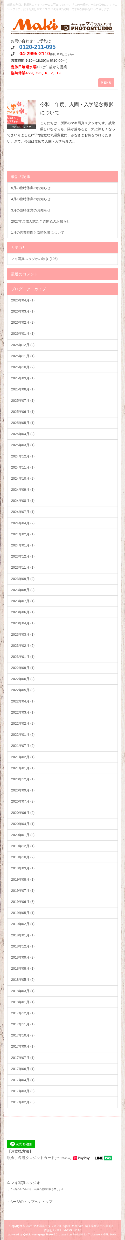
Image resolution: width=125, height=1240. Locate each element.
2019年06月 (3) (23, 902)
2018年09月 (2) (23, 957)
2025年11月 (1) (23, 356)
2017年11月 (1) (23, 1024)
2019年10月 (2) (23, 857)
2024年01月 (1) (23, 545)
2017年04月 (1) (23, 1080)
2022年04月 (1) (23, 701)
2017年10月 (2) (23, 1035)
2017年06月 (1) (23, 1069)
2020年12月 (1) (23, 779)
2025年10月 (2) (23, 367)
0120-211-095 (37, 47)
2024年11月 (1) (23, 467)
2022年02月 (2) (23, 723)
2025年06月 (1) (23, 412)
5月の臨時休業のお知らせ (30, 188)
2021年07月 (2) (23, 746)
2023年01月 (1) (23, 657)
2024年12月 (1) (23, 456)
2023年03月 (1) (23, 634)
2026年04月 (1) (23, 300)
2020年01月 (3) (23, 835)
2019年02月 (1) (23, 924)
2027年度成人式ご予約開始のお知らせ (40, 221)
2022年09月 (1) (23, 668)
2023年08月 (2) (23, 590)
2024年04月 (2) (23, 523)
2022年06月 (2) (23, 679)
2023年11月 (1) (23, 567)
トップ (47, 1201)
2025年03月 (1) (23, 445)
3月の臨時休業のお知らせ (30, 210)
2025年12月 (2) (23, 345)
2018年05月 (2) (23, 979)
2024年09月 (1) (23, 489)
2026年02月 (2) (23, 322)
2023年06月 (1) (23, 612)
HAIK (113, 1234)
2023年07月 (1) (23, 601)
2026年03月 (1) (23, 311)
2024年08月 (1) (23, 501)
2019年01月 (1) (23, 935)
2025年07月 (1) (23, 400)
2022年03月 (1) (23, 712)
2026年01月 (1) (23, 333)
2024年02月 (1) (23, 534)
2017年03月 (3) (23, 1091)
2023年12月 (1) (23, 556)
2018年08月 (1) (23, 968)
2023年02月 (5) (23, 645)
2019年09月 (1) (23, 868)
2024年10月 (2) (23, 478)
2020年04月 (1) (23, 824)
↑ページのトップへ (22, 1201)
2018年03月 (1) (23, 991)
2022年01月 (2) (23, 734)
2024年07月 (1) (23, 512)
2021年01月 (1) (23, 768)
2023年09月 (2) (23, 579)
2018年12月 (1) (23, 946)
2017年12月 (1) (23, 1013)
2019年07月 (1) (23, 891)
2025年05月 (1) (23, 423)
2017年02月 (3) (23, 1102)
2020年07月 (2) (23, 801)
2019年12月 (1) (23, 846)
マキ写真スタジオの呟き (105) (34, 259)
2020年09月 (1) (23, 790)
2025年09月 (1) (23, 378)
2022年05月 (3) (23, 690)
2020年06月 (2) (23, 813)
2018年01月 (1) (23, 1002)
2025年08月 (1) (23, 389)
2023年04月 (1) (23, 623)
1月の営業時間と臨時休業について (37, 232)
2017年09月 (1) (23, 1046)
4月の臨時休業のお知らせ (30, 199)
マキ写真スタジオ (45, 1226)
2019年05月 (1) (23, 913)
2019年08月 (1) (23, 879)
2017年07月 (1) (23, 1058)
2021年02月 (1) (23, 757)
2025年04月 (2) (23, 434)
